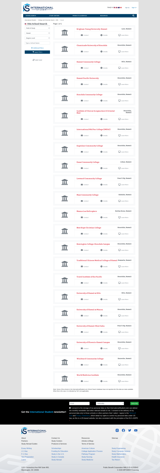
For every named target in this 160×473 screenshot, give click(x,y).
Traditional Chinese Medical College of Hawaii (97, 260)
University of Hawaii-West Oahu (91, 326)
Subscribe (134, 403)
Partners (24, 441)
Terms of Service (88, 444)
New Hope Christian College (89, 228)
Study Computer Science (121, 451)
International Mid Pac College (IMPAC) (93, 129)
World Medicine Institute (88, 375)
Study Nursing (87, 457)
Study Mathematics (119, 454)
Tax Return (116, 460)
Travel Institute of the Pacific (89, 277)
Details (104, 35)
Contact (85, 35)
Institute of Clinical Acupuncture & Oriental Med (96, 112)
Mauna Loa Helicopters (87, 211)
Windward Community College (90, 359)
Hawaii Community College (88, 62)
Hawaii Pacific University (88, 78)
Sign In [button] (134, 7)
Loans (23, 460)
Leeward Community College (89, 179)
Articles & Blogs (87, 441)
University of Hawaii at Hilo (89, 293)
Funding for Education (59, 451)
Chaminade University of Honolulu (92, 45)
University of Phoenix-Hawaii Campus (93, 342)
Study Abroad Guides (29, 444)
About (23, 438)
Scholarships (56, 448)
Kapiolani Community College (90, 146)
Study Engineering (119, 448)
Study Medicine (87, 460)
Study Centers (54, 16)
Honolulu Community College (89, 95)
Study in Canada (57, 457)
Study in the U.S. (57, 454)
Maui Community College (87, 195)
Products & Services (80, 16)
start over (37, 60)
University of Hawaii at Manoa (90, 310)
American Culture (88, 448)
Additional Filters (37, 48)
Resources (104, 16)
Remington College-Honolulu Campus (93, 244)
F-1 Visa (24, 454)
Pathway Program (88, 454)
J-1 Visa (24, 451)
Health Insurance (118, 457)
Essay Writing (26, 448)
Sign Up (127, 7)
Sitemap (115, 438)
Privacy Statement (83, 416)
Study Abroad (56, 460)
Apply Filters (37, 52)
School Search (31, 16)
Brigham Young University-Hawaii (92, 29)
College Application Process (92, 451)
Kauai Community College (88, 162)
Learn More (123, 35)
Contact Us (55, 438)
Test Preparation (27, 457)
